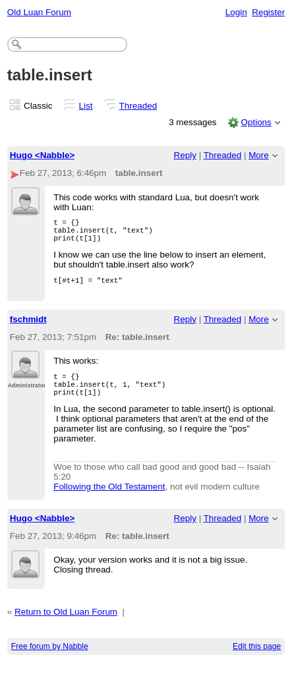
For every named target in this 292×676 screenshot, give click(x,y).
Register (268, 12)
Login (236, 12)
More (258, 155)
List (86, 106)
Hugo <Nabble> (42, 155)
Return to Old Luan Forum (66, 626)
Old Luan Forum (39, 12)
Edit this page (257, 660)
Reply (185, 155)
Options (256, 122)
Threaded (138, 106)
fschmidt (28, 327)
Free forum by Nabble (49, 660)
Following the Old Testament (109, 500)
